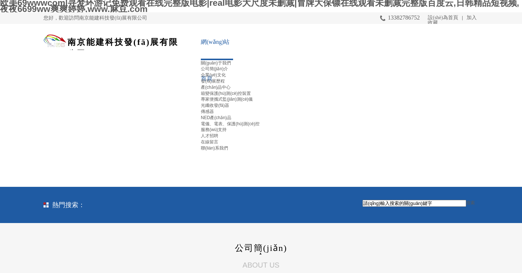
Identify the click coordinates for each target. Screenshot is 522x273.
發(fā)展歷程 (213, 81)
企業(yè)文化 (213, 74)
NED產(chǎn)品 (216, 117)
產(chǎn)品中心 (216, 87)
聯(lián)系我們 (214, 148)
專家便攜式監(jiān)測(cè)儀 (227, 99)
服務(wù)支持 (214, 129)
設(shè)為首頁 (443, 17)
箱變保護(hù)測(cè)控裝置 (226, 93)
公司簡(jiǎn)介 (214, 68)
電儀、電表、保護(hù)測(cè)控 (230, 123)
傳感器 (207, 111)
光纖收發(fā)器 (215, 105)
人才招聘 (209, 135)
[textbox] (414, 203)
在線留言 (209, 141)
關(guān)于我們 (216, 63)
